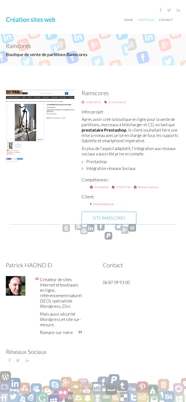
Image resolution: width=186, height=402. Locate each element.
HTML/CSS (121, 187)
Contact (166, 20)
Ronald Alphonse (102, 204)
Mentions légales (93, 382)
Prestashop (99, 187)
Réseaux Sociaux (146, 187)
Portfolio (146, 20)
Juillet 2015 (91, 102)
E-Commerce (115, 102)
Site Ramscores (109, 218)
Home (128, 20)
